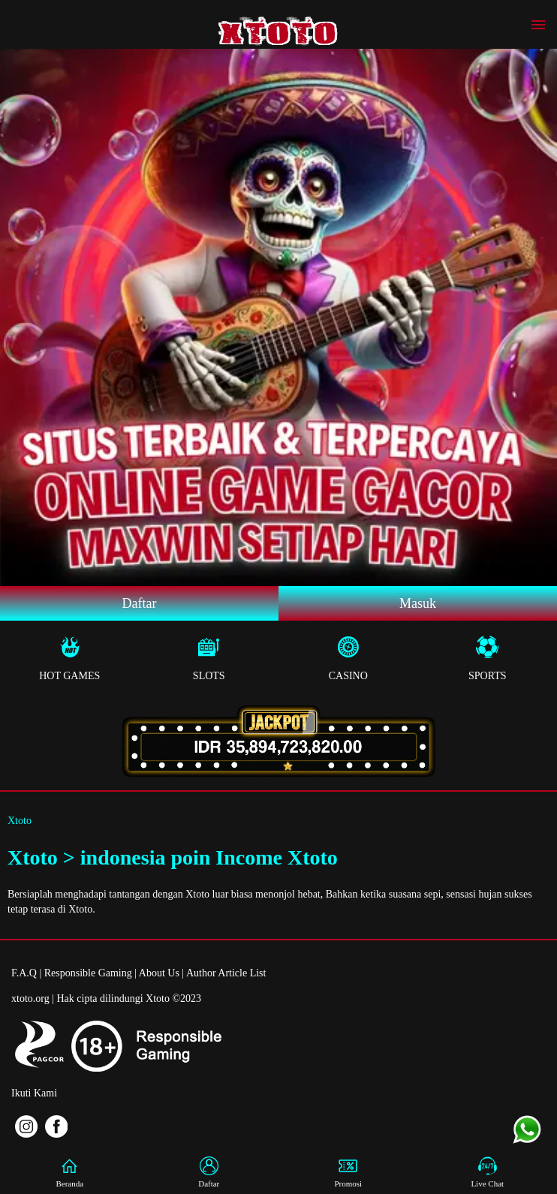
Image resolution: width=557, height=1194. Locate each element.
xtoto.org (30, 998)
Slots (209, 658)
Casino (348, 658)
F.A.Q (24, 973)
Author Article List (226, 973)
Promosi (348, 1172)
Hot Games (69, 658)
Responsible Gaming (88, 973)
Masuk (417, 603)
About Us (159, 973)
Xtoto (20, 820)
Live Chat (487, 1172)
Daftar (139, 603)
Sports (487, 658)
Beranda (70, 1172)
